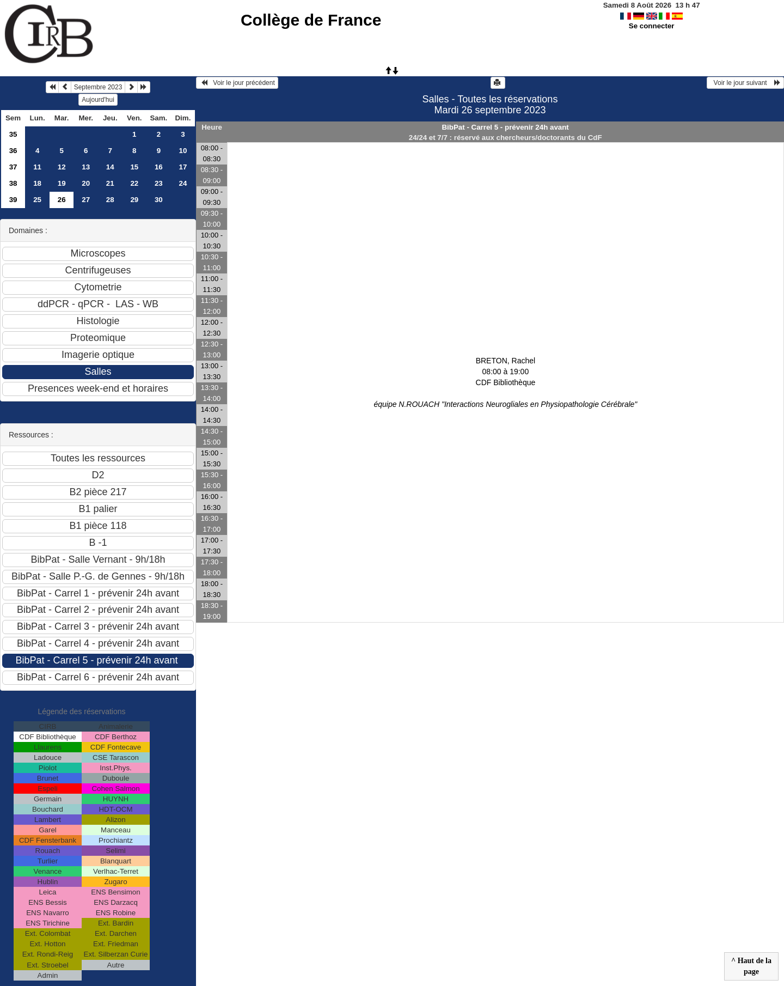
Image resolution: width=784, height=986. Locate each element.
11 (37, 167)
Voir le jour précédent (237, 83)
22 (134, 183)
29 (134, 200)
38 (13, 183)
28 (110, 200)
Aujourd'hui (98, 100)
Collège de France (311, 20)
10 (183, 151)
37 (13, 167)
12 (62, 167)
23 (159, 183)
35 (13, 134)
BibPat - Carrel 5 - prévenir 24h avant (505, 127)
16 (159, 167)
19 (62, 183)
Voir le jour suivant (745, 83)
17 (183, 167)
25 (37, 200)
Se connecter (652, 26)
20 (86, 183)
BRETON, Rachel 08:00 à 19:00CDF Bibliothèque (505, 382)
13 (86, 167)
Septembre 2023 (98, 87)
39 (13, 200)
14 (110, 167)
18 (37, 183)
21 (110, 183)
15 (134, 167)
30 (159, 200)
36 (13, 151)
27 (86, 200)
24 (183, 183)
